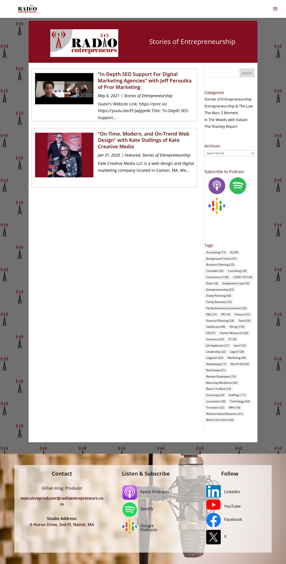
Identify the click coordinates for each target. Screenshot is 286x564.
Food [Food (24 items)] (244, 321)
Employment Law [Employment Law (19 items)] (235, 283)
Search (247, 73)
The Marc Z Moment (221, 112)
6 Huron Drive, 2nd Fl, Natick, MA (62, 524)
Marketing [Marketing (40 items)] (237, 358)
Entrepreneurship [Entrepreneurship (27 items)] (220, 289)
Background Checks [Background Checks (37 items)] (221, 258)
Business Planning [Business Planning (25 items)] (220, 264)
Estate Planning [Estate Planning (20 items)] (218, 296)
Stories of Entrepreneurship (148, 95)
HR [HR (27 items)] (210, 333)
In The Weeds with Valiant (226, 119)
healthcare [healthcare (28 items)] (215, 327)
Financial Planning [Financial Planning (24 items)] (220, 321)
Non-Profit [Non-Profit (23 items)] (240, 364)
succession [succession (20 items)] (215, 401)
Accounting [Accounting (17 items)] (216, 252)
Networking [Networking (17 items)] (216, 364)
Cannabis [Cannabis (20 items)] (214, 271)
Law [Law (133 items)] (240, 345)
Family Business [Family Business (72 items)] (219, 302)
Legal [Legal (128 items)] (237, 352)
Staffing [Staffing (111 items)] (237, 395)
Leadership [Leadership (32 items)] (216, 352)
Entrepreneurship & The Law (228, 106)
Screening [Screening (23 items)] (215, 395)
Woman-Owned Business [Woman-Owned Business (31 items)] (224, 414)
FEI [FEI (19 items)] (225, 314)
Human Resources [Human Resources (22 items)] (234, 333)
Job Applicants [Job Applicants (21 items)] (217, 345)
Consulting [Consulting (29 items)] (237, 271)
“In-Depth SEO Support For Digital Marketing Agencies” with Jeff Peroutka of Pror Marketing (145, 80)
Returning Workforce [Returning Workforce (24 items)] (222, 383)
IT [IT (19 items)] (232, 339)
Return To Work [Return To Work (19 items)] (218, 389)
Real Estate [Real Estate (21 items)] (216, 370)
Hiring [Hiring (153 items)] (237, 327)
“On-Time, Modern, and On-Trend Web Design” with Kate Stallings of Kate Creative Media (143, 140)
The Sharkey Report (221, 126)
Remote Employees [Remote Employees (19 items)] (221, 376)
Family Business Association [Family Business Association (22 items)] (226, 308)
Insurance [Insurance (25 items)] (215, 339)
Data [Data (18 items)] (212, 283)
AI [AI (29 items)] (234, 252)
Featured (132, 155)
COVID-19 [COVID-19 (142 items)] (242, 277)
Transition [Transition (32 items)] (215, 407)
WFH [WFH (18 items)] (234, 407)
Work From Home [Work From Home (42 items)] (220, 420)
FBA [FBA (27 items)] (211, 314)
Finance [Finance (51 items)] (242, 314)
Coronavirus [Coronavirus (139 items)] (217, 277)
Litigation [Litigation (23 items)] (214, 358)
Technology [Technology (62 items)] (240, 401)
